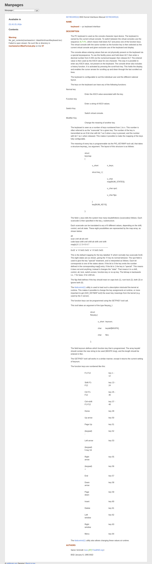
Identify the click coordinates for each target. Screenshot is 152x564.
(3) (10, 24)
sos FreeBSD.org (94, 550)
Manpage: (9, 10)
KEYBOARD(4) (72, 17)
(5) (15, 24)
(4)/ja (19, 24)
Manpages (14, 5)
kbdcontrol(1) (80, 287)
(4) (13, 24)
